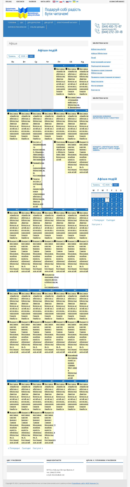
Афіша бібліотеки (99, 53)
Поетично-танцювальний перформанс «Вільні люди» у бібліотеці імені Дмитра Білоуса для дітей (59, 151)
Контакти (95, 90)
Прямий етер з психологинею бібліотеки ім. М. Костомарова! (36, 169)
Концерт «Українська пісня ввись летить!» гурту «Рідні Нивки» (106, 148)
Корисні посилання (17, 27)
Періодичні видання (100, 66)
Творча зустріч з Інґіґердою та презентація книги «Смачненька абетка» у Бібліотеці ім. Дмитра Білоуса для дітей (36, 193)
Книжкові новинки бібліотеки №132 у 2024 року (106, 117)
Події (93, 57)
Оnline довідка (37, 27)
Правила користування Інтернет (106, 77)
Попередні (15, 448)
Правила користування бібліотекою (101, 71)
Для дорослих (33, 22)
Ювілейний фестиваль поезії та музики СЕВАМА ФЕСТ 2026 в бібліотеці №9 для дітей (71, 366)
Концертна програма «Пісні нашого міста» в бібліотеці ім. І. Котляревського (47, 280)
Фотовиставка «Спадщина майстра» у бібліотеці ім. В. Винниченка (71, 102)
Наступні (37, 448)
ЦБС (21, 22)
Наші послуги (97, 81)
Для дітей (48, 22)
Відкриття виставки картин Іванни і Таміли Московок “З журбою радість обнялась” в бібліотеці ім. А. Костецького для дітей (71, 157)
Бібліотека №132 (98, 49)
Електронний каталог (67, 22)
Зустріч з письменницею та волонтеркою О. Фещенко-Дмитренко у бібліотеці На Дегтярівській (36, 151)
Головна (12, 22)
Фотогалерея (97, 85)
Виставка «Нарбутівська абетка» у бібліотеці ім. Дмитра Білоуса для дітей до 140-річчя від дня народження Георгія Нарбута (59, 81)
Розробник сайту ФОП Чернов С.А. (85, 483)
